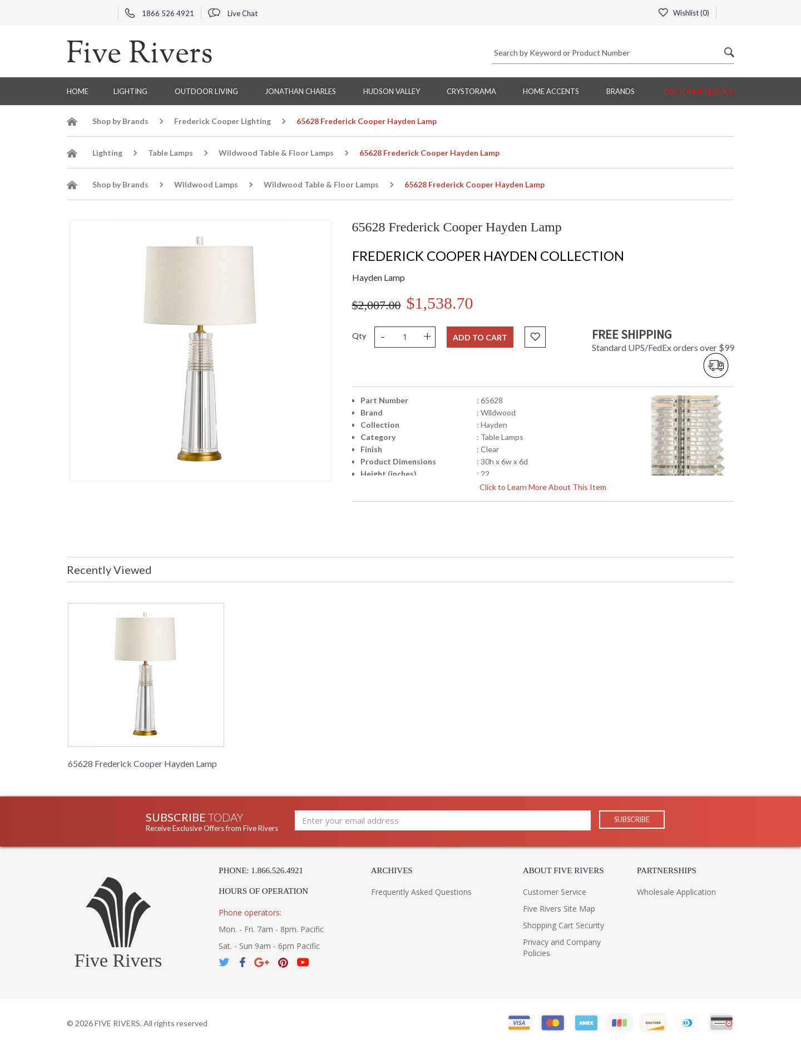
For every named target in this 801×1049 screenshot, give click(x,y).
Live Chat (233, 13)
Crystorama (471, 91)
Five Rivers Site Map (559, 908)
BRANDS (620, 91)
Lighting (130, 91)
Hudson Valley (391, 91)
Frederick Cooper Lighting (222, 121)
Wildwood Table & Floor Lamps (276, 152)
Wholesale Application (676, 892)
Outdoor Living (206, 91)
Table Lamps (170, 152)
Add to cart (480, 337)
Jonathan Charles (300, 91)
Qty (359, 335)
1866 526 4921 (159, 13)
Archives (392, 870)
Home (77, 91)
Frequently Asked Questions (421, 892)
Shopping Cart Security (563, 925)
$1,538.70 (440, 303)
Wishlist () (682, 12)
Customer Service (699, 91)
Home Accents (551, 91)
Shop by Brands (120, 121)
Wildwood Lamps (206, 184)
